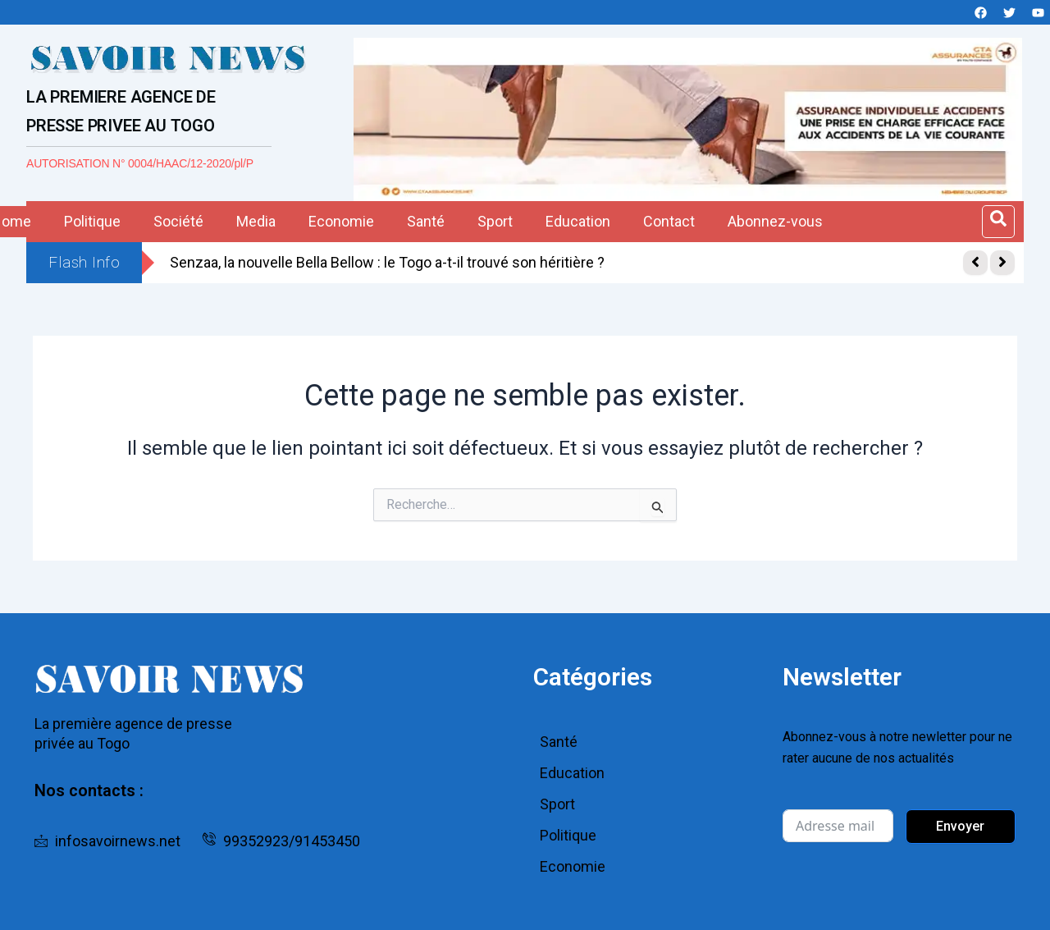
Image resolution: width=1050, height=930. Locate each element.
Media (256, 221)
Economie (341, 221)
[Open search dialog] (998, 221)
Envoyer (960, 826)
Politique (92, 221)
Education (578, 221)
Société (178, 221)
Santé (426, 221)
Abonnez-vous (775, 221)
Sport (495, 221)
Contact (669, 221)
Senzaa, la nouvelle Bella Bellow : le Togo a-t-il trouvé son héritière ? (387, 262)
